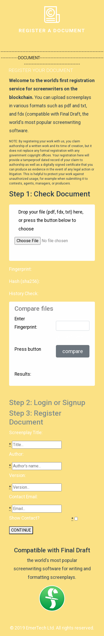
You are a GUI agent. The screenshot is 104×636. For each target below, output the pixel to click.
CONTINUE (21, 530)
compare (72, 351)
